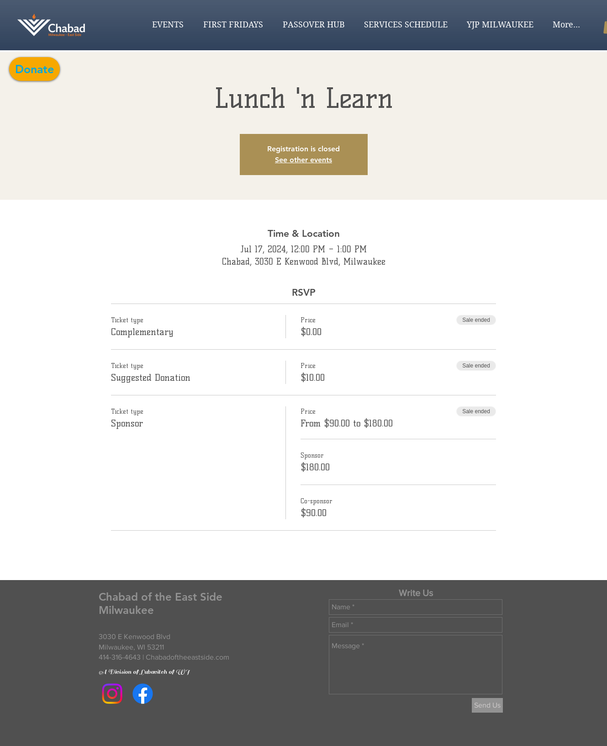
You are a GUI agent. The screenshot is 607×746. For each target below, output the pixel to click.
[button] (164, 24)
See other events (303, 159)
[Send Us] (487, 705)
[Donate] (34, 69)
